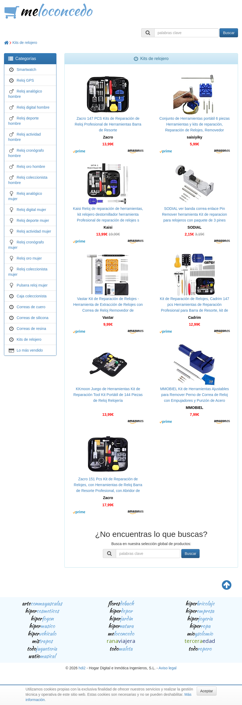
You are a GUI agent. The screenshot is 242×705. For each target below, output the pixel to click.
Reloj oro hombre (31, 166)
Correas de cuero (31, 307)
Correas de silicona (33, 318)
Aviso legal (167, 668)
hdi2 (81, 668)
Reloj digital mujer (31, 210)
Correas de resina (31, 328)
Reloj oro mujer (29, 258)
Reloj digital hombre (33, 107)
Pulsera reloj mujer (32, 285)
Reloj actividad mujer (34, 231)
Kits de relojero (24, 42)
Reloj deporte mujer (33, 220)
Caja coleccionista (32, 296)
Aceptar (206, 691)
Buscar (229, 33)
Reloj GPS (25, 80)
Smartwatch (26, 69)
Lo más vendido (30, 350)
